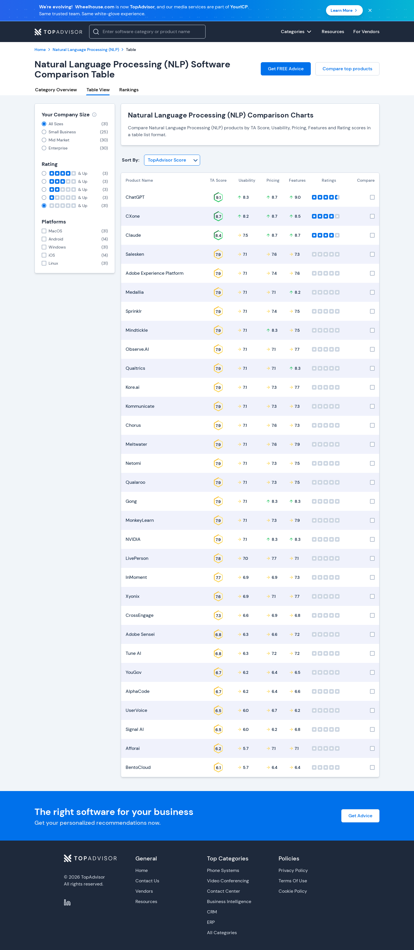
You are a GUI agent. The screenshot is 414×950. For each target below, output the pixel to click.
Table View (98, 90)
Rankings (129, 90)
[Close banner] (370, 10)
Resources (146, 901)
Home (141, 870)
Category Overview (56, 90)
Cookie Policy (293, 891)
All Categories (222, 933)
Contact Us (147, 881)
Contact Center (223, 891)
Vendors (144, 891)
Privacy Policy (293, 870)
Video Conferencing (228, 881)
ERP (211, 922)
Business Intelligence (229, 901)
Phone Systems (223, 870)
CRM (212, 912)
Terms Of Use (293, 881)
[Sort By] (172, 160)
